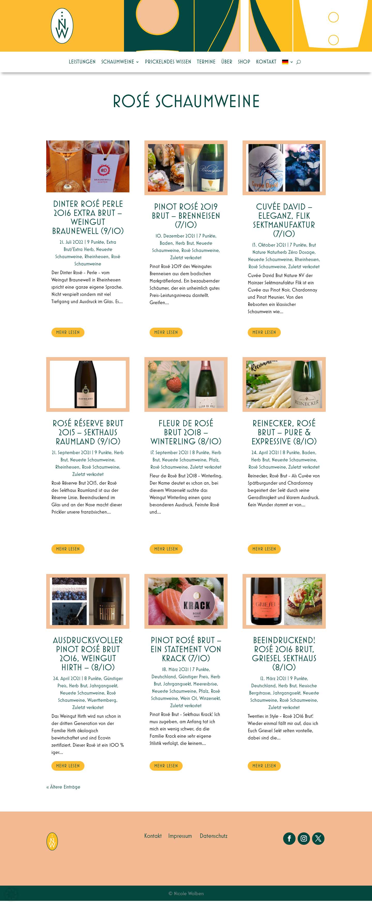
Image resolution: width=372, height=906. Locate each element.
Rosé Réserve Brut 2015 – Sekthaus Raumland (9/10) (87, 438)
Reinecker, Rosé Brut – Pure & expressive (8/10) (284, 438)
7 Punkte (207, 241)
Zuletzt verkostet (88, 479)
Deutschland (163, 681)
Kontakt (266, 62)
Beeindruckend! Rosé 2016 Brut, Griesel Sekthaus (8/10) (284, 659)
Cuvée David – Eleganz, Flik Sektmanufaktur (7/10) (284, 226)
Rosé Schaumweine (100, 472)
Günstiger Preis (193, 681)
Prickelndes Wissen (168, 62)
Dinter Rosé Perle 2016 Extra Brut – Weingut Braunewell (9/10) (88, 223)
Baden (166, 248)
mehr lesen (68, 337)
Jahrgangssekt (103, 691)
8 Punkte (92, 683)
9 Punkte (95, 247)
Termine (206, 62)
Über (226, 62)
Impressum (180, 841)
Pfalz (213, 465)
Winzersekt (209, 703)
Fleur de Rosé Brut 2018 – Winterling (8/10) (186, 438)
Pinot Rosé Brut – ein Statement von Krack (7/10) (185, 654)
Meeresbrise (205, 689)
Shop (244, 62)
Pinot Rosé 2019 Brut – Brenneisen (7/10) (186, 221)
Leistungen (82, 62)
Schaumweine (117, 62)
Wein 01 (188, 703)
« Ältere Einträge (63, 792)
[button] (11, 894)
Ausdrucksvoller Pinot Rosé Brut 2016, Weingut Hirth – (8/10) (88, 659)
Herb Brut (78, 691)
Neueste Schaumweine (92, 465)
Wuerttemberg (101, 705)
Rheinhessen (96, 261)
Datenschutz (214, 841)
